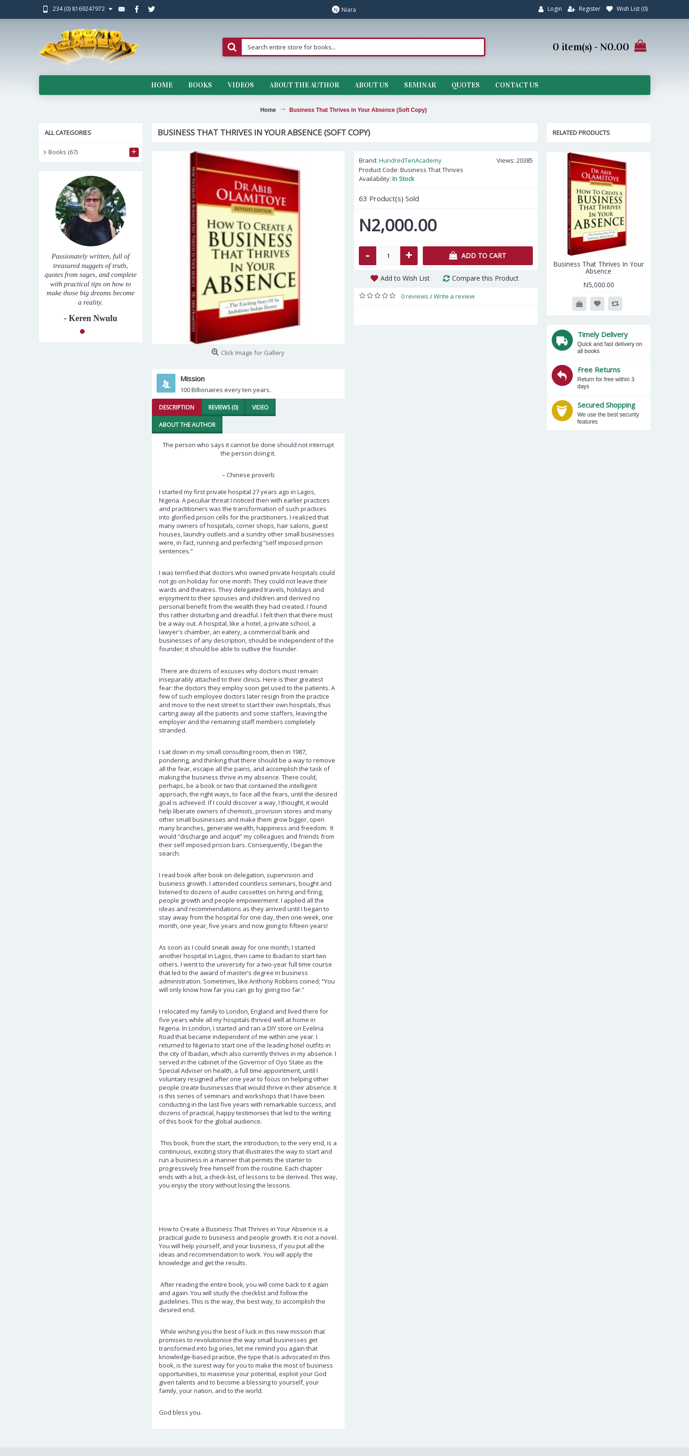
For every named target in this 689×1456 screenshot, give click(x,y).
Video (260, 407)
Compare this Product (485, 278)
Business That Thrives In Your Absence (598, 267)
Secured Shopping (606, 404)
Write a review (454, 296)
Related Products (581, 132)
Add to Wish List (405, 278)
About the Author (187, 425)
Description (176, 407)
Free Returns (599, 369)
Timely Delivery (603, 334)
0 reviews (414, 296)
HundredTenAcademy (410, 160)
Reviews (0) (223, 407)
